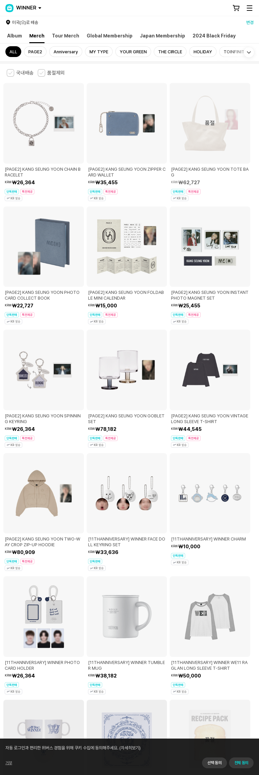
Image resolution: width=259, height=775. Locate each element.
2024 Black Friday (214, 35)
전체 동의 (241, 762)
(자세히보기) (129, 747)
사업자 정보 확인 (72, 680)
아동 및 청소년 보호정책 (83, 658)
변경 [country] (250, 22)
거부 (8, 762)
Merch (37, 35)
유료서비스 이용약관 (41, 658)
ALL (13, 51)
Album (14, 35)
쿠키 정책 (153, 658)
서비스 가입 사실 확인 (203, 701)
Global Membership (110, 35)
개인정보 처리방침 (124, 658)
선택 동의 (214, 762)
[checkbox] (20, 73)
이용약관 (10, 658)
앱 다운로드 (239, 731)
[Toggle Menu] (249, 8)
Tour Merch (65, 35)
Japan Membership (162, 35)
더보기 (129, 611)
